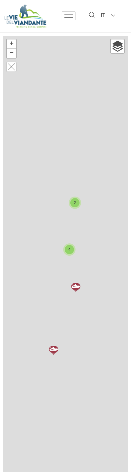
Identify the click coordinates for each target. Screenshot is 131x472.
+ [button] (12, 44)
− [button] (12, 53)
